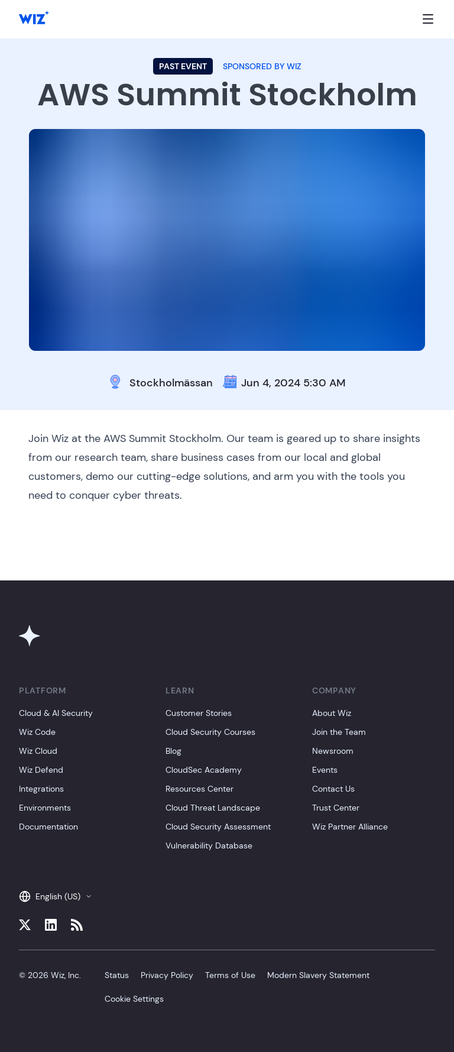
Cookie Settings (134, 998)
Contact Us (333, 788)
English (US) (55, 896)
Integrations (41, 788)
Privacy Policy (167, 975)
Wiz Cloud (38, 751)
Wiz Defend (41, 769)
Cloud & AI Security (56, 713)
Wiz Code (37, 732)
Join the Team (339, 732)
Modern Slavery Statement (318, 975)
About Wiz (331, 713)
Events (325, 769)
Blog (173, 751)
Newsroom (333, 751)
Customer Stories (199, 713)
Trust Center (335, 807)
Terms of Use (230, 975)
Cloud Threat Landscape (213, 807)
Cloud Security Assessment (218, 826)
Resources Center (200, 788)
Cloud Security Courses (210, 732)
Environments (45, 807)
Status (117, 975)
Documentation (48, 826)
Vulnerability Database (209, 845)
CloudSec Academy (204, 769)
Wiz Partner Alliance (350, 826)
